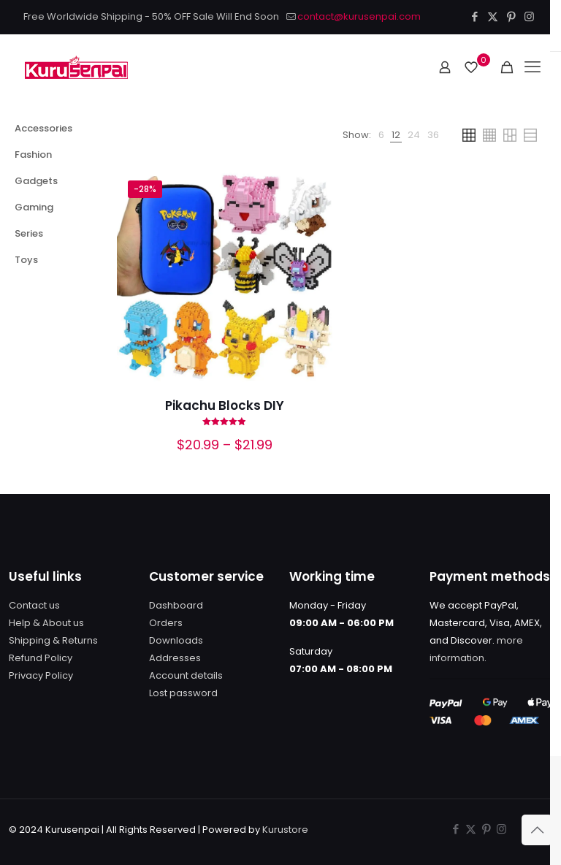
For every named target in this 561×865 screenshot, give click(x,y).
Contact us (34, 605)
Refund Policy (40, 658)
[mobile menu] (532, 67)
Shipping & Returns (53, 640)
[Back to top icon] (537, 830)
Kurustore (285, 830)
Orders (166, 623)
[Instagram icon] (529, 16)
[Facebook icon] (474, 16)
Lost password (183, 693)
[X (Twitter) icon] (492, 16)
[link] (381, 135)
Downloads (176, 640)
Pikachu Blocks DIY (224, 405)
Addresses (175, 658)
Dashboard (176, 605)
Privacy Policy (41, 675)
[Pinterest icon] (510, 16)
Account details (186, 675)
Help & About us (46, 623)
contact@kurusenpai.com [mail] (359, 16)
